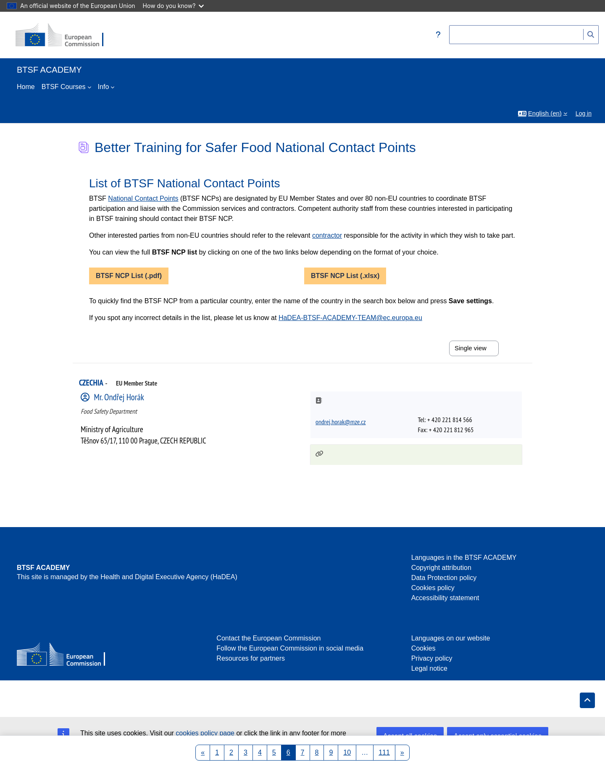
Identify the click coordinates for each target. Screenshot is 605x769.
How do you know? (173, 5)
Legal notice (429, 668)
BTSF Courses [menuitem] (64, 86)
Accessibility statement (445, 597)
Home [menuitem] (26, 86)
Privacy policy (431, 658)
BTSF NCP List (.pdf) (129, 275)
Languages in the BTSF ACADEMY (464, 557)
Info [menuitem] (103, 86)
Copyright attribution (441, 567)
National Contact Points (143, 198)
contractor (327, 235)
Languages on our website (450, 638)
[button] (438, 35)
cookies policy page (205, 733)
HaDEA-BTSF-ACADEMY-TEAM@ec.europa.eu (350, 317)
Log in (584, 113)
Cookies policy (433, 587)
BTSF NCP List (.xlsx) (345, 275)
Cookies (423, 648)
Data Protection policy (444, 577)
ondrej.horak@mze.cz (341, 421)
